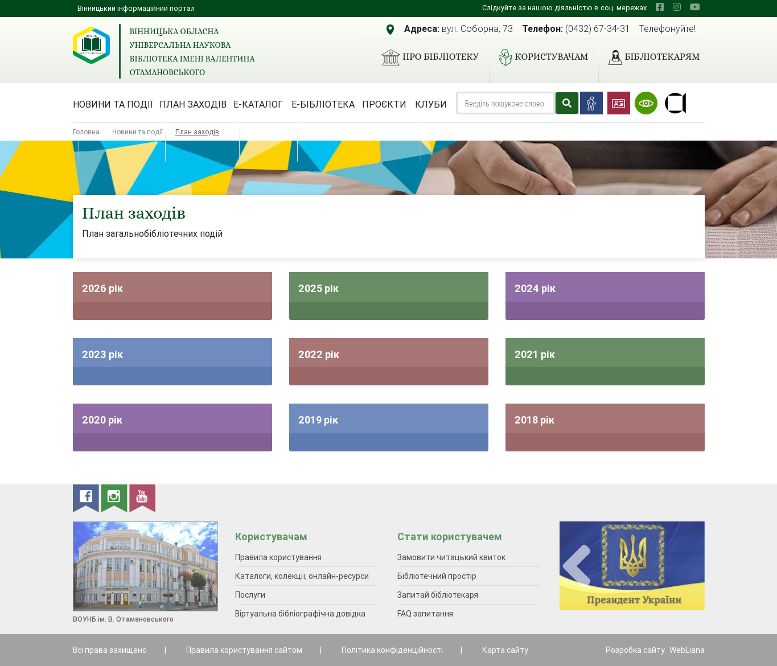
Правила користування (278, 557)
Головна (86, 132)
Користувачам (539, 57)
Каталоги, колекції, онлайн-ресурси (302, 576)
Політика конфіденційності (392, 650)
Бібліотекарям (649, 57)
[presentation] (577, 567)
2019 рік (318, 419)
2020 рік (102, 419)
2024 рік (535, 288)
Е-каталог (258, 104)
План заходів (193, 104)
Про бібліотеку (425, 57)
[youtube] (695, 7)
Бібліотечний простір (436, 576)
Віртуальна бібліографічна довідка (300, 614)
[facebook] (659, 7)
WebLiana (687, 650)
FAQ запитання (425, 614)
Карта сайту (505, 650)
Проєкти (384, 104)
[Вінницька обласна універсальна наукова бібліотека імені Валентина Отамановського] (91, 45)
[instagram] (676, 7)
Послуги (250, 595)
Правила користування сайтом (244, 650)
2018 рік (534, 419)
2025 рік (318, 288)
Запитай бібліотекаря (437, 595)
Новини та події (113, 104)
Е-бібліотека (323, 104)
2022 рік (318, 354)
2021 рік (535, 354)
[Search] (505, 103)
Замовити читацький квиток (451, 557)
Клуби (431, 104)
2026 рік (102, 288)
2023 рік (102, 354)
